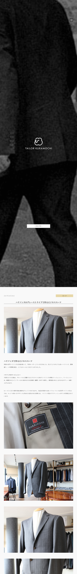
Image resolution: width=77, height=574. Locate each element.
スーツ (64, 296)
